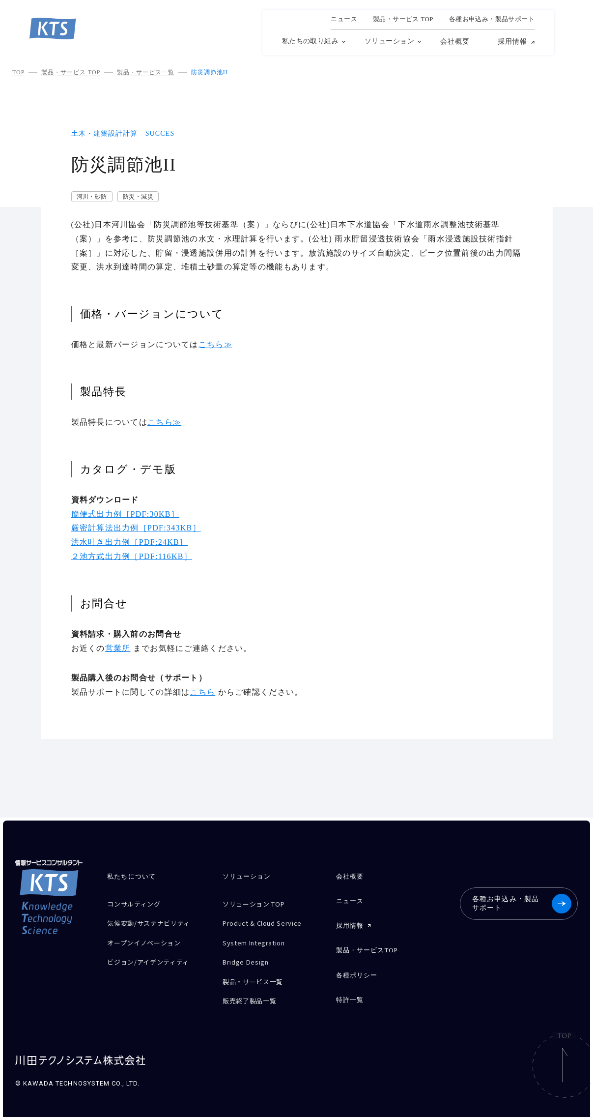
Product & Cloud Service (268, 920)
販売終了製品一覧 (253, 989)
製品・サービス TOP (70, 72)
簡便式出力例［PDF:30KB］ (125, 514)
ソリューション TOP (258, 903)
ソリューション (389, 41)
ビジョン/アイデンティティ (154, 954)
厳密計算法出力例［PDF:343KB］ (136, 528)
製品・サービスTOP (367, 944)
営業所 (118, 648)
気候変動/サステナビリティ (154, 920)
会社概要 (455, 41)
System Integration (260, 937)
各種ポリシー (356, 966)
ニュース (344, 19)
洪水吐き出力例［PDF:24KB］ (129, 542)
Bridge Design (249, 954)
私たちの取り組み (310, 41)
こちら (202, 692)
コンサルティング (137, 903)
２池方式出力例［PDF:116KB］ (131, 556)
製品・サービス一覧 (145, 72)
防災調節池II (209, 72)
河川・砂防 (92, 196)
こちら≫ (215, 344)
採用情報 (512, 41)
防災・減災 (138, 196)
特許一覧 (350, 989)
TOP (18, 72)
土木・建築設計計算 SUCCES (123, 133)
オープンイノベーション (149, 937)
